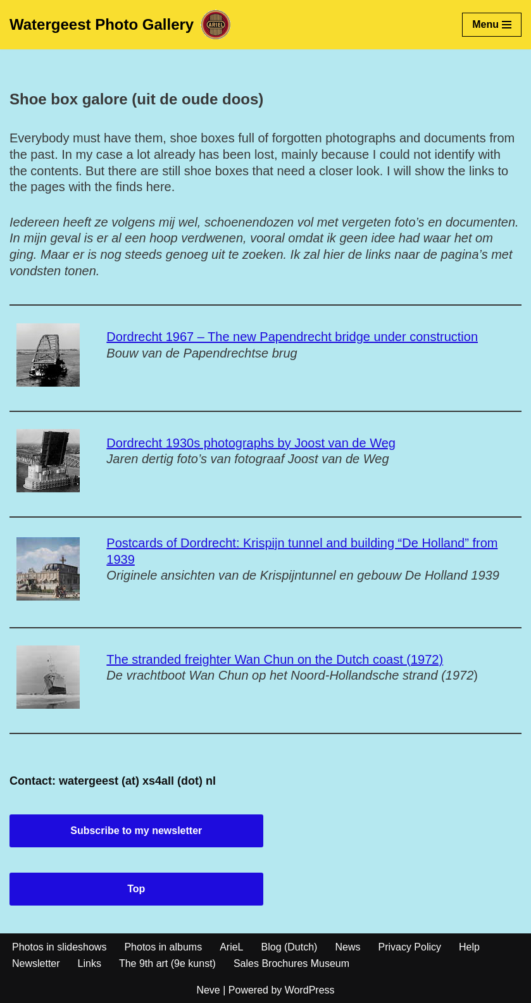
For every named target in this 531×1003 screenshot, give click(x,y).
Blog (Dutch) (289, 947)
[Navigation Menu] (492, 25)
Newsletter (36, 963)
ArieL (231, 947)
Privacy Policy (409, 947)
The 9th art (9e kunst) (167, 963)
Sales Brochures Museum (291, 963)
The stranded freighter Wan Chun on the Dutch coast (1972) (274, 659)
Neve (208, 990)
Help (469, 947)
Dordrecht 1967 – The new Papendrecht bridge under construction (292, 337)
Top (136, 888)
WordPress (310, 990)
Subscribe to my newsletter (136, 830)
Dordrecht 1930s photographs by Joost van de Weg (251, 443)
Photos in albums (163, 947)
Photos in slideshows (59, 947)
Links (89, 963)
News (347, 947)
